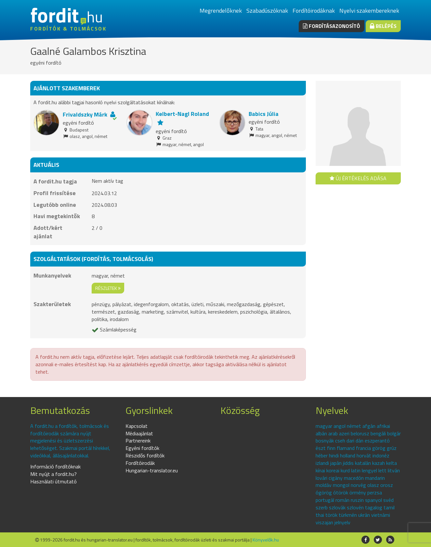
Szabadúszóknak (267, 10)
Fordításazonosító (331, 26)
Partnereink (137, 440)
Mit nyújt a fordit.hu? (53, 474)
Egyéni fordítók (142, 448)
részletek (108, 288)
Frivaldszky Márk (85, 114)
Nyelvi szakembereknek (369, 10)
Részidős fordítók (144, 455)
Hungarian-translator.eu (151, 470)
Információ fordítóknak (55, 466)
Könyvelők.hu (266, 539)
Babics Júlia (264, 113)
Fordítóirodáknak (314, 10)
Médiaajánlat (139, 433)
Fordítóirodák (140, 463)
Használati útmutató (53, 481)
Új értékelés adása (358, 178)
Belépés (383, 26)
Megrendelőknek (221, 10)
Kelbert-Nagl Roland (182, 113)
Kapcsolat (136, 426)
